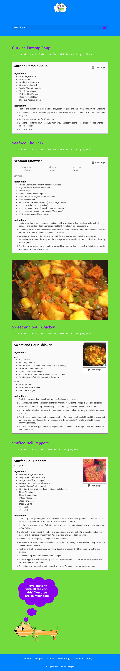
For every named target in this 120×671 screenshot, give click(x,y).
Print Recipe (98, 67)
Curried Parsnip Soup (31, 47)
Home (27, 658)
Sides (89, 54)
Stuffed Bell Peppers (30, 442)
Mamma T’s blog (83, 658)
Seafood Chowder (27, 143)
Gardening (64, 658)
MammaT (20, 54)
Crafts (50, 658)
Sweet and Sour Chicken (33, 327)
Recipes (79, 54)
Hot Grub (53, 54)
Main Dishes (67, 54)
